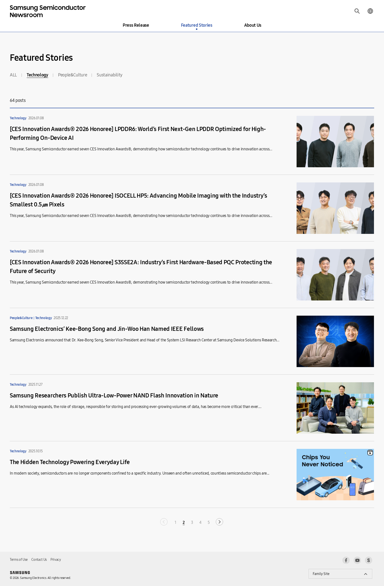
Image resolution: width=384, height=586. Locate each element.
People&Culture (72, 75)
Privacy (55, 560)
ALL (13, 75)
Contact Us (39, 560)
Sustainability (109, 75)
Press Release (136, 25)
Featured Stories (196, 25)
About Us (252, 25)
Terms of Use (19, 560)
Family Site (321, 574)
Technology (37, 75)
